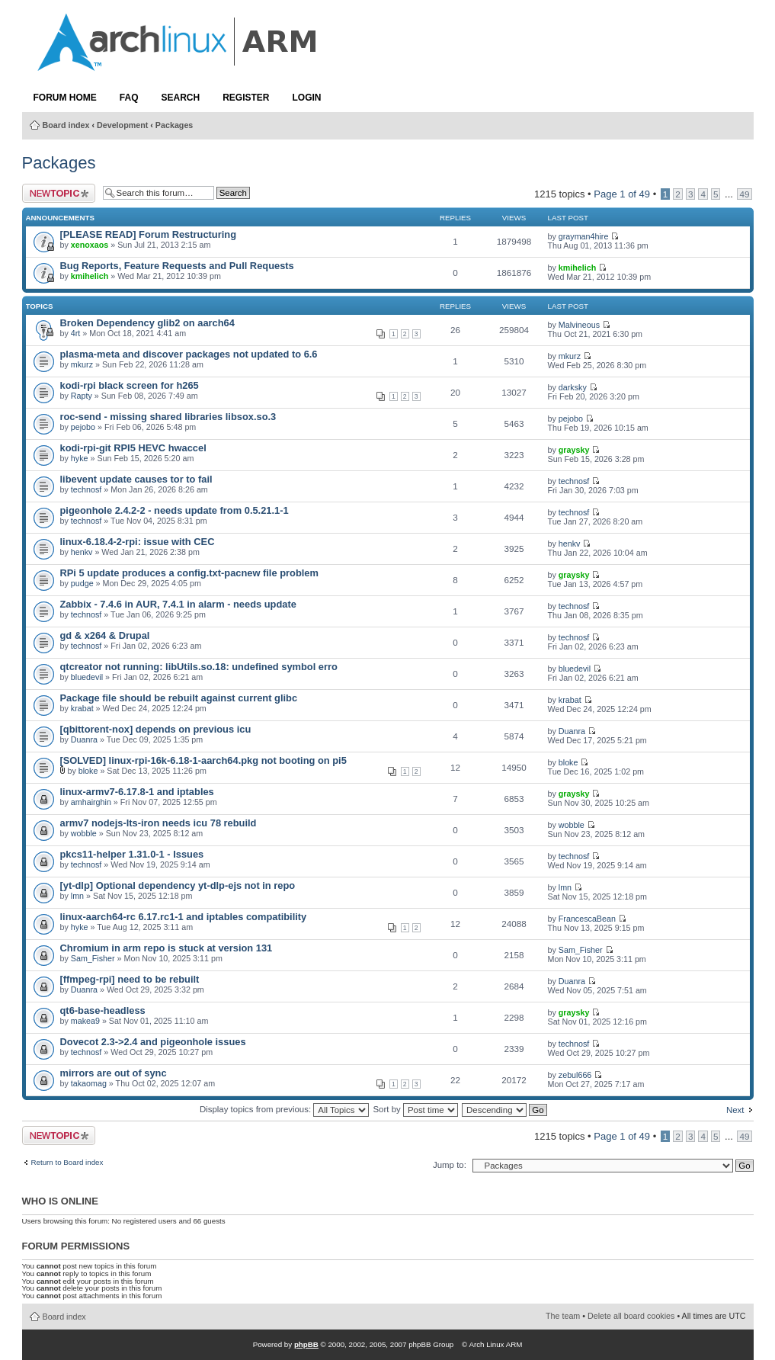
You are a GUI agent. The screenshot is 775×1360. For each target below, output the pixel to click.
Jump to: (449, 1164)
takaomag (89, 1083)
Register (246, 97)
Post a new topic (58, 193)
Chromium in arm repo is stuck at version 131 (166, 948)
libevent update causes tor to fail (136, 479)
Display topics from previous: (284, 1109)
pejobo (83, 426)
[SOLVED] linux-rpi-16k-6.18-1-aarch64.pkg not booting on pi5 (203, 760)
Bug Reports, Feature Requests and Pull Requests (177, 265)
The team (563, 1315)
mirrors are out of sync (113, 1073)
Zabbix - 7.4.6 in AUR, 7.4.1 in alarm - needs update (178, 604)
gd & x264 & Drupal (105, 635)
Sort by (415, 1109)
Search (181, 97)
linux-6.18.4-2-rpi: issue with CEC (137, 541)
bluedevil (87, 677)
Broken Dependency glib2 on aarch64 (147, 323)
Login (307, 97)
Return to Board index (67, 1162)
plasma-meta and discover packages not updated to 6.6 (189, 354)
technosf (86, 489)
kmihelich (89, 276)
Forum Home (65, 97)
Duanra (84, 739)
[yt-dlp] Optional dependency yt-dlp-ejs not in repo (178, 885)
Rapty (81, 395)
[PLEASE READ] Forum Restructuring (148, 234)
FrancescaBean (587, 918)
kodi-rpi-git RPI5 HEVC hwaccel (133, 448)
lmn (77, 895)
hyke (79, 458)
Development (122, 125)
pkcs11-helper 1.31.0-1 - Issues (132, 854)
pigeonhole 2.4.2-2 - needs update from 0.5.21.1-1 (174, 510)
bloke (88, 770)
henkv (82, 552)
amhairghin (91, 802)
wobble (84, 833)
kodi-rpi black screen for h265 (129, 385)
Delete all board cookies (631, 1315)
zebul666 (575, 1074)
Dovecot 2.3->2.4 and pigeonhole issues (153, 1041)
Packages (174, 125)
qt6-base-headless (103, 1010)
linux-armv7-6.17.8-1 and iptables (137, 791)
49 (744, 194)
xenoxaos (89, 244)
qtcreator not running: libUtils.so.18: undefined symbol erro (199, 666)
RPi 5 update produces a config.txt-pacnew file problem (189, 573)
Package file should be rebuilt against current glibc (179, 698)
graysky (574, 449)
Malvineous (579, 324)
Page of (622, 194)
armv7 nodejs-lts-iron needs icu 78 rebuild (158, 823)
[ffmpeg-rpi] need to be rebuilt (130, 979)
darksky (573, 387)
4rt (76, 333)
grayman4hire (584, 236)
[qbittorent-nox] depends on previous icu (155, 729)
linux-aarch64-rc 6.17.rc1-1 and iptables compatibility (183, 916)
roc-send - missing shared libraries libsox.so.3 (168, 416)
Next (735, 1110)
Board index (66, 125)
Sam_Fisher (93, 958)
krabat (82, 708)
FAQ (129, 97)
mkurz (82, 364)
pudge (82, 583)
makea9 (85, 1020)
